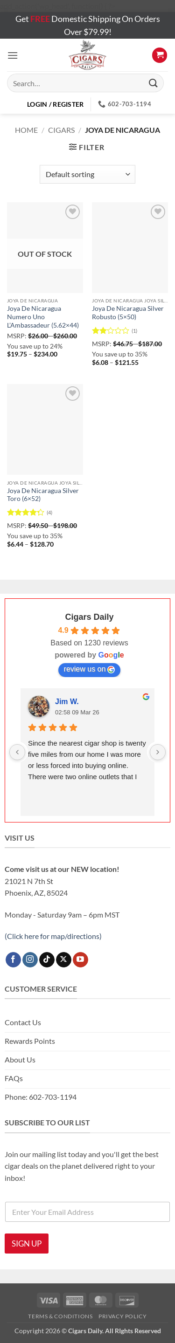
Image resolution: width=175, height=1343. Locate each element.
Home (26, 129)
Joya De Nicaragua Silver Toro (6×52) (43, 495)
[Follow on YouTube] (80, 960)
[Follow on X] (63, 960)
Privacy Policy (122, 1316)
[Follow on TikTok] (47, 960)
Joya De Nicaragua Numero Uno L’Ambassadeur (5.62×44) (43, 317)
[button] (12, 55)
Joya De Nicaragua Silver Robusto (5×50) (128, 313)
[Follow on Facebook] (13, 960)
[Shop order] (87, 174)
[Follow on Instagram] (30, 960)
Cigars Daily (89, 617)
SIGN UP (27, 1243)
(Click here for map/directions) (53, 936)
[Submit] (153, 83)
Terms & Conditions (60, 1316)
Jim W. (67, 702)
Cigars (61, 129)
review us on (89, 669)
